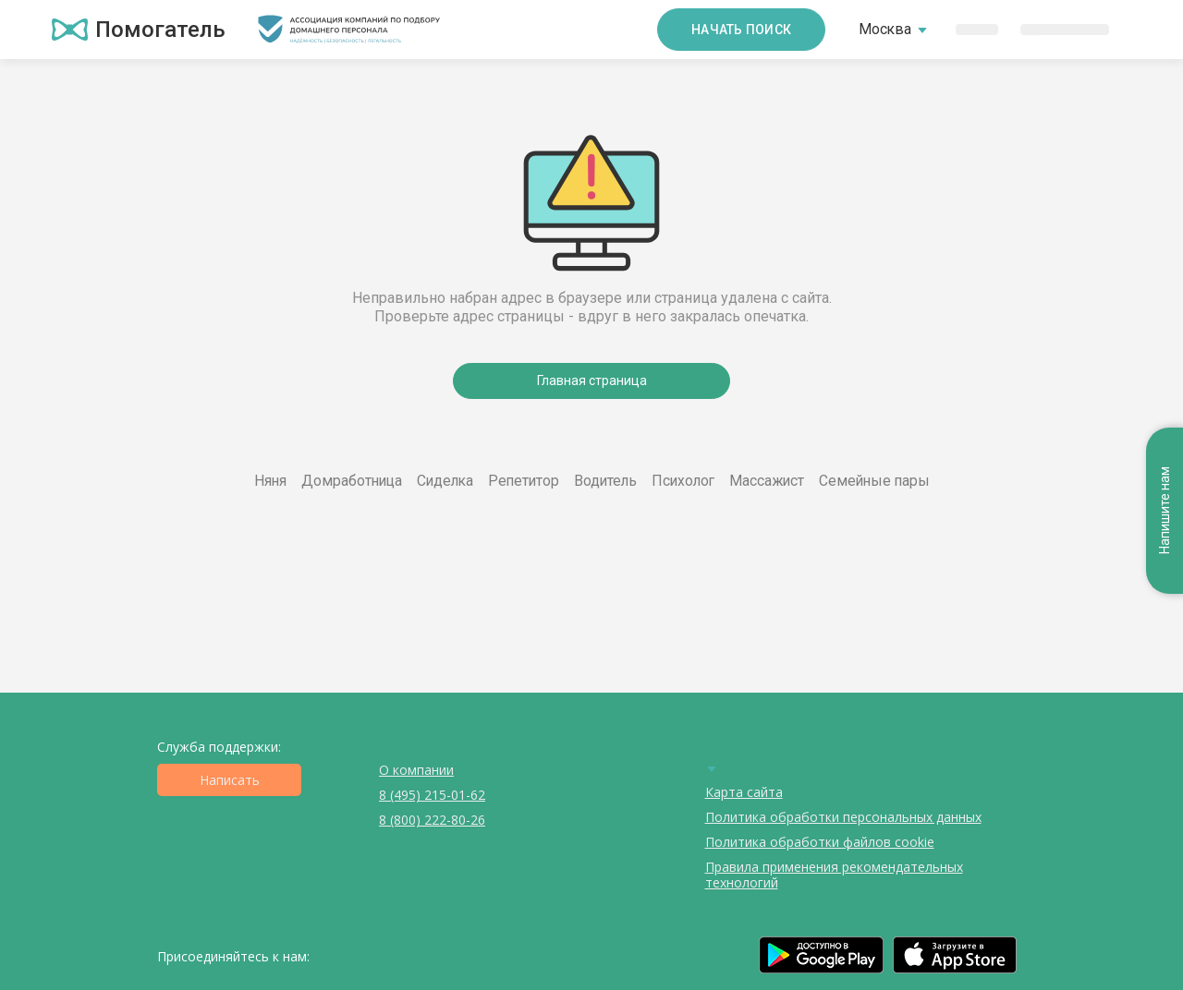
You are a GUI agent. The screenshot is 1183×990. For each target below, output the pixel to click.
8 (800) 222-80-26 (432, 819)
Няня (270, 480)
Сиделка (445, 480)
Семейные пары (874, 480)
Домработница (351, 480)
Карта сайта (744, 792)
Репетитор (523, 480)
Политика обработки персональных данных (843, 817)
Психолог (683, 480)
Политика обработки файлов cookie (819, 842)
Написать (230, 780)
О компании (416, 770)
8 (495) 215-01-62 (432, 795)
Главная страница (592, 380)
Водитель (605, 480)
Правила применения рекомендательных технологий (834, 874)
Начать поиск (741, 29)
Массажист (766, 480)
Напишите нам (1164, 511)
